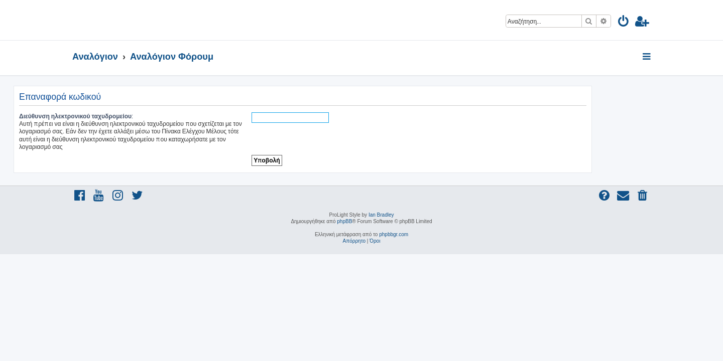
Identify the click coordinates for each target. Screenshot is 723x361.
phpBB (344, 221)
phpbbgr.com (393, 234)
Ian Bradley (381, 215)
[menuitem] (624, 23)
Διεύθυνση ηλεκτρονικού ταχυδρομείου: (135, 116)
